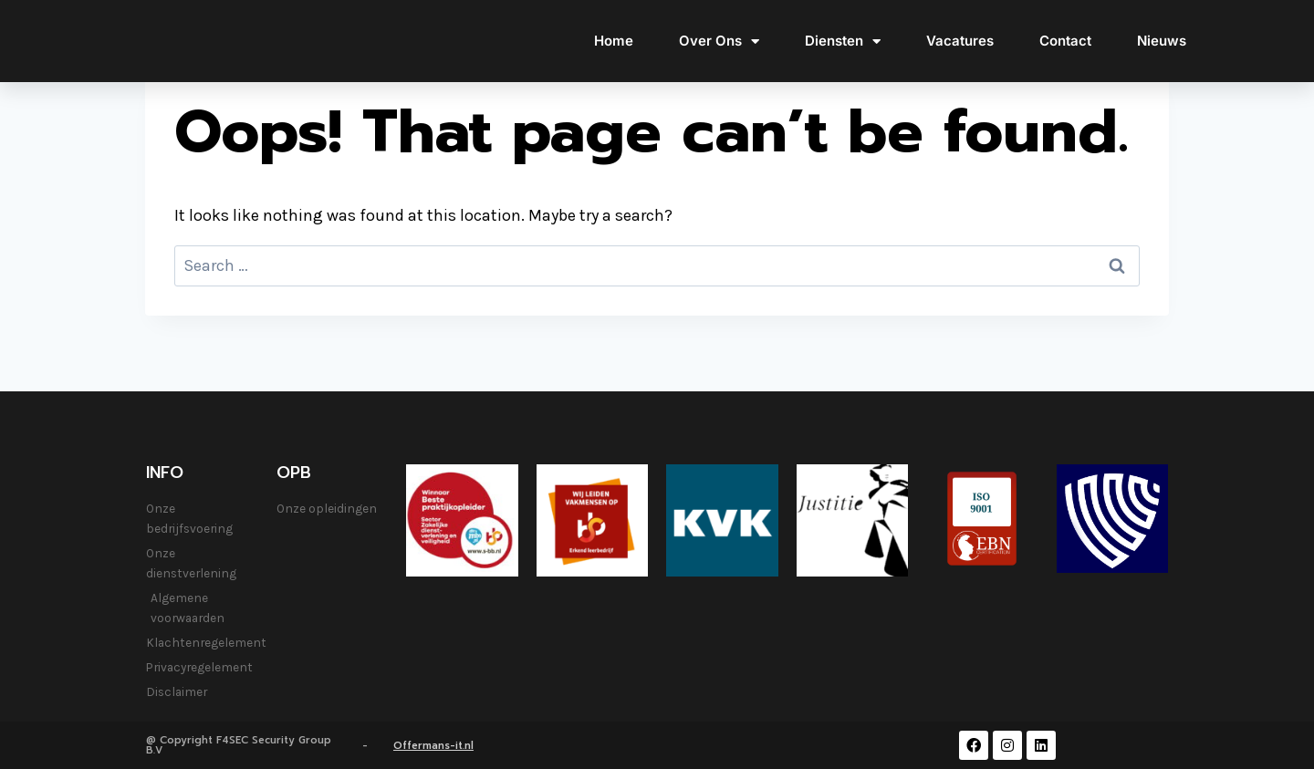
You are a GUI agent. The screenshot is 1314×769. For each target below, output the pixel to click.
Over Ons (719, 41)
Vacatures (960, 40)
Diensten (843, 41)
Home (613, 40)
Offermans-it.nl (433, 745)
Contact (1065, 40)
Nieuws (1161, 40)
